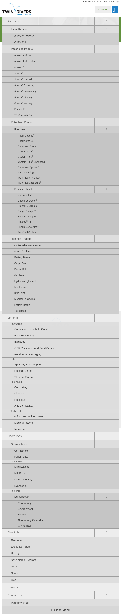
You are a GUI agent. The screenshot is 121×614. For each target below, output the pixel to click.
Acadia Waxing (23, 103)
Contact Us (14, 595)
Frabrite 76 (24, 221)
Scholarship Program (23, 559)
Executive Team (20, 546)
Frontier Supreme (27, 206)
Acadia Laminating (25, 91)
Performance (21, 456)
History (15, 553)
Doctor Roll (20, 269)
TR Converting (26, 172)
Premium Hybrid (23, 189)
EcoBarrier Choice (24, 61)
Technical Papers (21, 238)
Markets (12, 318)
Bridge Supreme (27, 200)
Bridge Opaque (27, 211)
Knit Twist (19, 293)
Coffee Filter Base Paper (27, 245)
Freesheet (19, 129)
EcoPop (19, 67)
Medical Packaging (24, 299)
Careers (12, 587)
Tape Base (20, 310)
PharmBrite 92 (25, 141)
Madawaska (21, 466)
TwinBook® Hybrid (28, 232)
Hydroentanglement (25, 281)
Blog (13, 579)
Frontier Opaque (27, 216)
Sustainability (19, 443)
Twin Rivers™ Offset (29, 177)
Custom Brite (25, 151)
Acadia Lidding (23, 97)
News (14, 573)
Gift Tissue (20, 275)
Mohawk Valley (23, 479)
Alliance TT (21, 41)
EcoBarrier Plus (23, 55)
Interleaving (20, 287)
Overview (16, 539)
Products (13, 21)
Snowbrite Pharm (27, 146)
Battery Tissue (22, 257)
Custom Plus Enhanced (31, 161)
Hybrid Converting (28, 226)
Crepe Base (20, 263)
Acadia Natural (23, 79)
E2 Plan (22, 514)
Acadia (18, 73)
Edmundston (21, 496)
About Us (13, 532)
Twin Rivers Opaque (29, 182)
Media (14, 566)
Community (24, 503)
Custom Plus (25, 156)
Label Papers (19, 29)
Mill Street (20, 473)
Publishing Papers (21, 121)
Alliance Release (24, 35)
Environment (25, 508)
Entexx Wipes (22, 251)
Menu (103, 9)
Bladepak (20, 108)
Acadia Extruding (24, 85)
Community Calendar (30, 520)
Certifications (21, 450)
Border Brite (25, 195)
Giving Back (25, 525)
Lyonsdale (20, 485)
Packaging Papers (22, 48)
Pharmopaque (26, 135)
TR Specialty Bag (23, 115)
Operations (14, 436)
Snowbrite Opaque (28, 167)
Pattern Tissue (22, 305)
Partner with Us (20, 602)
